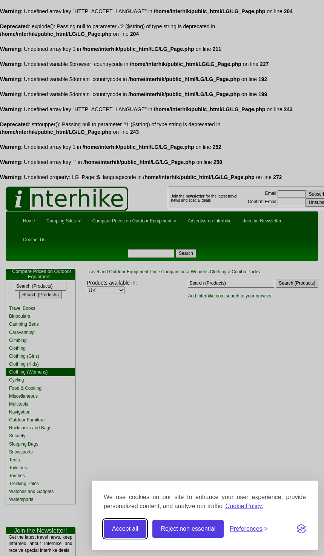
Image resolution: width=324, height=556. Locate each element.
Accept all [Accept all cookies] (125, 528)
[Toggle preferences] (249, 529)
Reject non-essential (188, 528)
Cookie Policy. (244, 506)
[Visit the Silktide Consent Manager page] (301, 528)
